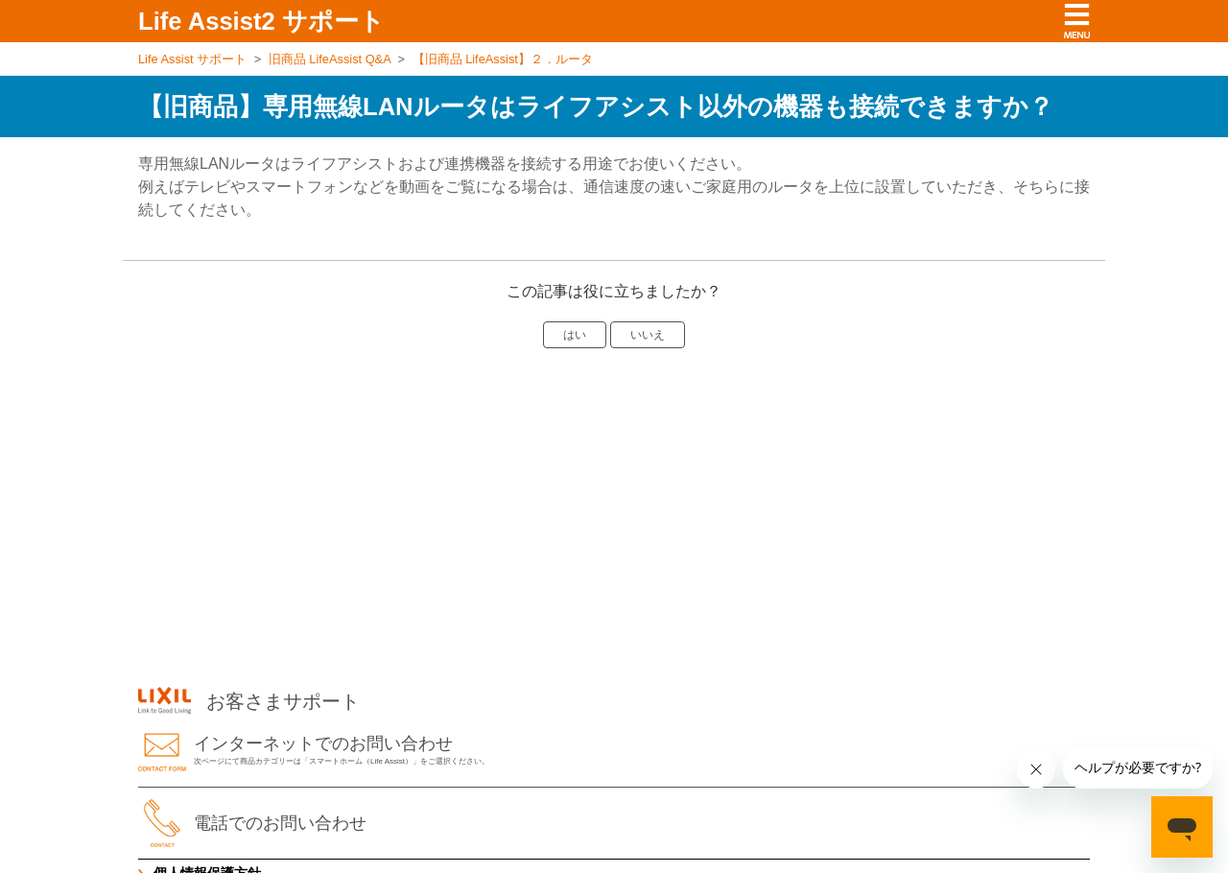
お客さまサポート (249, 701)
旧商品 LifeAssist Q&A (329, 59)
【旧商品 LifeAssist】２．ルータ (503, 59)
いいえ (647, 335)
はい (574, 335)
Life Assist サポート (192, 59)
